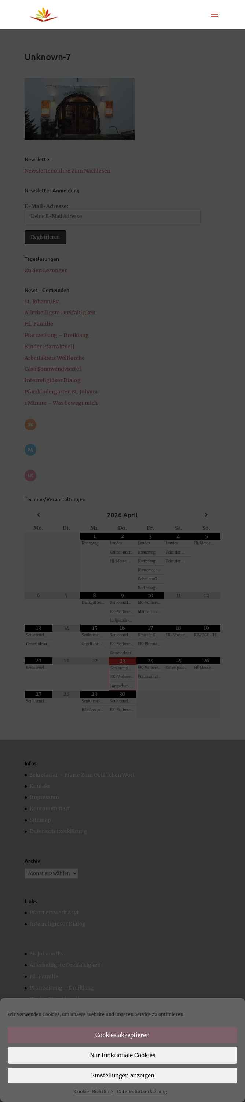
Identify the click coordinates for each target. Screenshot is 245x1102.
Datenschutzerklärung (142, 1091)
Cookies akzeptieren (122, 1035)
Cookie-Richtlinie (93, 1091)
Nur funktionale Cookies (123, 1055)
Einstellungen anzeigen (122, 1075)
